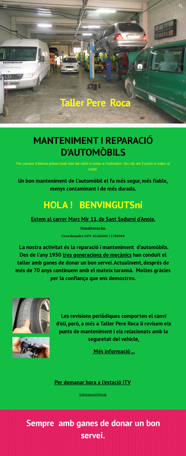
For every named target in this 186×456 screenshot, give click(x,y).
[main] (92, 61)
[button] (5, 6)
